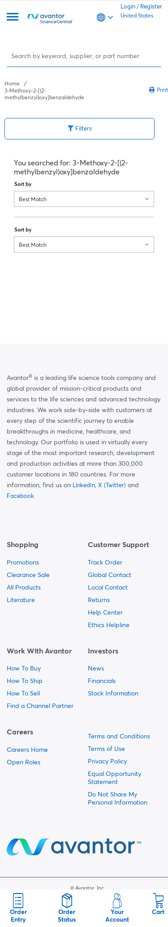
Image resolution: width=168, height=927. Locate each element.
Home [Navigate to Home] (12, 83)
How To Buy (24, 668)
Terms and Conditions (119, 736)
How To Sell (23, 693)
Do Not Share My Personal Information (117, 798)
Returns (99, 600)
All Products (24, 587)
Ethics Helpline (108, 625)
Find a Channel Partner (40, 706)
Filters (80, 128)
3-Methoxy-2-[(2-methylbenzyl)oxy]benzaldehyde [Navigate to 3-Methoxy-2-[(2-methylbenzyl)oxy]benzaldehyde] (44, 94)
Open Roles (23, 762)
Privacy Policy (107, 761)
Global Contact (109, 575)
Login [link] (128, 6)
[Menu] (12, 17)
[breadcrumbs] (44, 89)
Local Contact (108, 587)
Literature (21, 600)
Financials (102, 681)
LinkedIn (84, 485)
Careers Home (27, 750)
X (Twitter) (112, 485)
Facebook (20, 495)
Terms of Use (106, 749)
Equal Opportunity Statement (114, 778)
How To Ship (25, 681)
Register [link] (151, 6)
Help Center (105, 612)
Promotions (23, 562)
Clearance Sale (28, 575)
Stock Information (113, 693)
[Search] (85, 55)
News (96, 668)
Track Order (105, 562)
